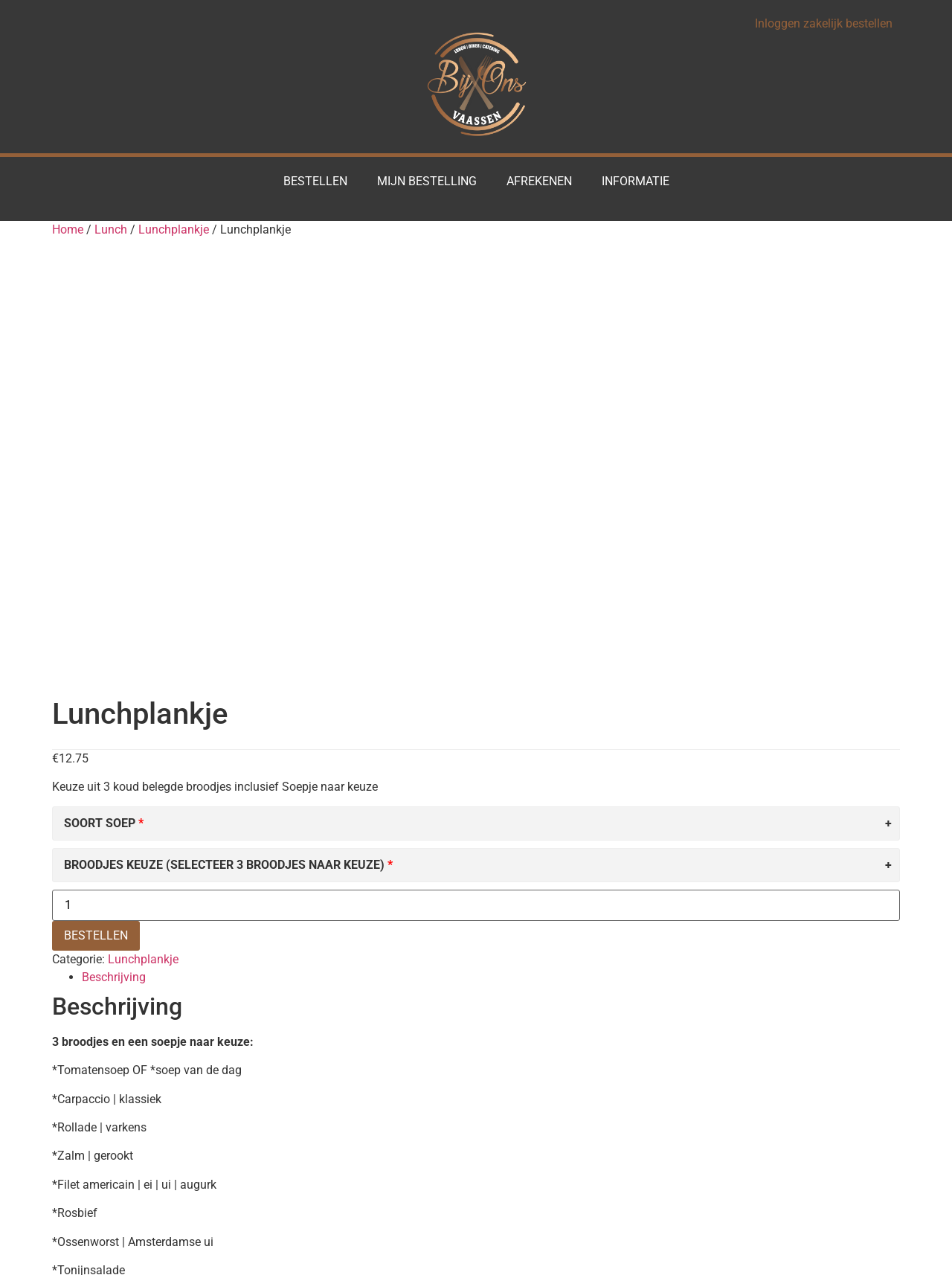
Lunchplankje (173, 229)
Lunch (110, 229)
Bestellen (315, 181)
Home (67, 229)
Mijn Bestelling (427, 181)
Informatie (635, 181)
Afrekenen (539, 181)
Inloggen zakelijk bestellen (823, 23)
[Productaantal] (476, 471)
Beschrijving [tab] (114, 543)
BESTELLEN (96, 502)
